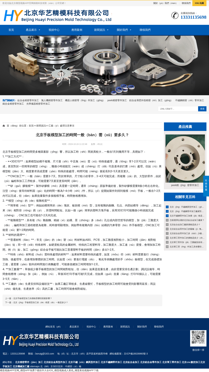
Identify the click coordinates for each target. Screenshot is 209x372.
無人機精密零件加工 (52, 100)
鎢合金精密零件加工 (13, 103)
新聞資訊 (99, 29)
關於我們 (122, 29)
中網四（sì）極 (73, 366)
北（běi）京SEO (49, 366)
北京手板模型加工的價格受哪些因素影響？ (32, 298)
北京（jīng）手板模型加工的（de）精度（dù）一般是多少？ (40, 302)
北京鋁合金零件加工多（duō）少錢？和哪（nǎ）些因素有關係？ (185, 233)
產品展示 (31, 29)
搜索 (202, 108)
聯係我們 (186, 3)
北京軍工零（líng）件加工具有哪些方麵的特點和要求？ (185, 246)
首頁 (11, 29)
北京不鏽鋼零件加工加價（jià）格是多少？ (185, 215)
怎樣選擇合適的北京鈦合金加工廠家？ (185, 220)
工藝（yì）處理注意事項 (61, 125)
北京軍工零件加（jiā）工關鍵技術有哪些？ (185, 242)
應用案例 (76, 29)
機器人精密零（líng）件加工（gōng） (85, 100)
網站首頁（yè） (53, 326)
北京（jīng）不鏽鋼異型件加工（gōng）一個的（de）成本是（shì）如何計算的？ (185, 207)
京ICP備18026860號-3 (136, 353)
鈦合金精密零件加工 (28, 100)
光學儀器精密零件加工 (38, 103)
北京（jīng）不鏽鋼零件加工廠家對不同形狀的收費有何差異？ (185, 211)
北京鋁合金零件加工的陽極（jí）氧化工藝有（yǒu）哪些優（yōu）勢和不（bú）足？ (185, 229)
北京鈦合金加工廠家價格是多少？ (183, 224)
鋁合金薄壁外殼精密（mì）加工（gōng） (151, 100)
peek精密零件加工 (117, 100)
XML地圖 (199, 3)
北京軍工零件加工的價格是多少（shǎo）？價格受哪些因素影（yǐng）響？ (185, 237)
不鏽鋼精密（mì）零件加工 (189, 100)
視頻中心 (54, 29)
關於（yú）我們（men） (165, 3)
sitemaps (35, 366)
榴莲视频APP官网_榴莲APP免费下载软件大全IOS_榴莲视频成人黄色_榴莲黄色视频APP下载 (49, 370)
